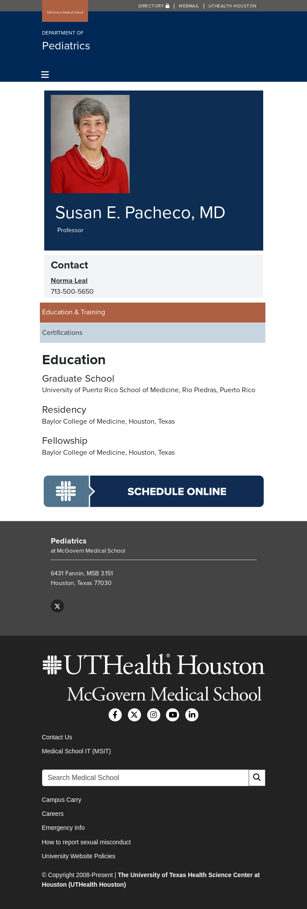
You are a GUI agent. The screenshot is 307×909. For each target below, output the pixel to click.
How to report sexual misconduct (86, 842)
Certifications (62, 332)
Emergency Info (63, 827)
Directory (154, 6)
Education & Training (73, 312)
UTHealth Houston (232, 6)
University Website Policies (79, 856)
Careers (53, 813)
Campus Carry (61, 799)
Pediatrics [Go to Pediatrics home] (69, 541)
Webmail (189, 6)
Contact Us (57, 737)
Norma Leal (69, 280)
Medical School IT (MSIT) (76, 751)
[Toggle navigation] (45, 75)
